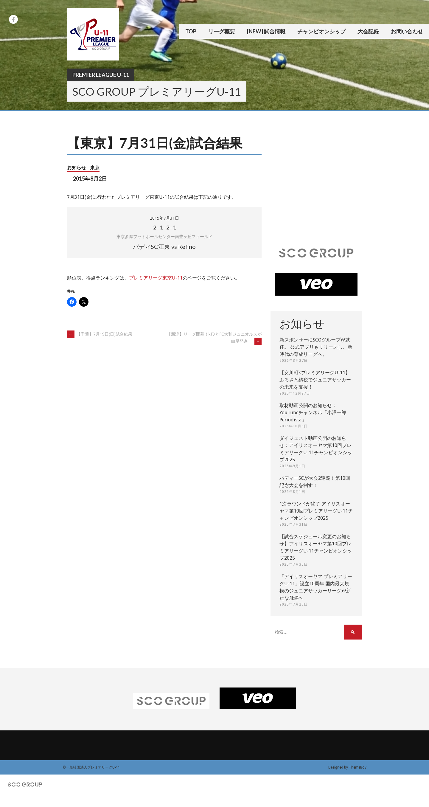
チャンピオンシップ (321, 31)
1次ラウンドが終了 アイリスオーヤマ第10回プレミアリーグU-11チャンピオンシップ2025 (316, 511)
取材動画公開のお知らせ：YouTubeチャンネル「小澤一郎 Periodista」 (312, 413)
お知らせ (76, 167)
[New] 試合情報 (266, 31)
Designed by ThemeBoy (347, 767)
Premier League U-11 (100, 75)
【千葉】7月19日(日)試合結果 (99, 334)
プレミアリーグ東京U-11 (156, 278)
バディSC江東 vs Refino (164, 246)
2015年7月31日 (164, 218)
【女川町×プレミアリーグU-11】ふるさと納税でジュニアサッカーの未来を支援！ (315, 380)
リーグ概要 (221, 31)
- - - (164, 227)
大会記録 (368, 31)
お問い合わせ (407, 31)
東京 (95, 167)
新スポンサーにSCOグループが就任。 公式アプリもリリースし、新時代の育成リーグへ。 (315, 347)
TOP (190, 31)
